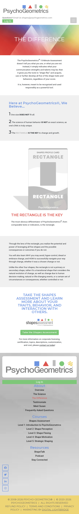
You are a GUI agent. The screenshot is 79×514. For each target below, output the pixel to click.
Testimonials (39, 402)
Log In (7, 21)
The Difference (39, 398)
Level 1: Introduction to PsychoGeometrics (39, 425)
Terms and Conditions (44, 506)
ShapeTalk (39, 451)
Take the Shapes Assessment (39, 332)
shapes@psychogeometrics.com (37, 17)
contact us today (47, 345)
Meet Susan (40, 406)
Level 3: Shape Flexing (39, 433)
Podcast (39, 456)
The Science (39, 394)
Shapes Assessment (39, 421)
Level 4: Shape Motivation (39, 437)
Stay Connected (40, 459)
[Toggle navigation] (73, 20)
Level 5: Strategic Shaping (39, 441)
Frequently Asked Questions (39, 410)
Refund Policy (15, 506)
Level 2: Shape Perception (39, 429)
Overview (39, 390)
